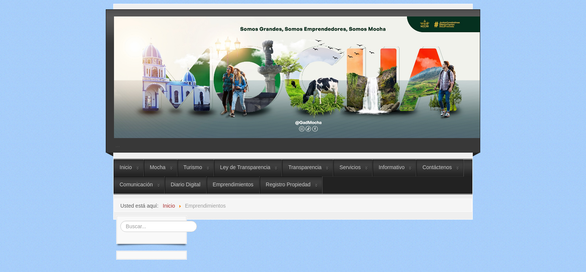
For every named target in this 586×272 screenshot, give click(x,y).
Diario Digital (185, 184)
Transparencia (304, 167)
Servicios (350, 167)
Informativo (391, 167)
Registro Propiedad (288, 184)
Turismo (192, 167)
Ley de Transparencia (245, 167)
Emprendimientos (233, 184)
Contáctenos (437, 167)
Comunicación (136, 184)
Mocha (158, 167)
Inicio (126, 167)
